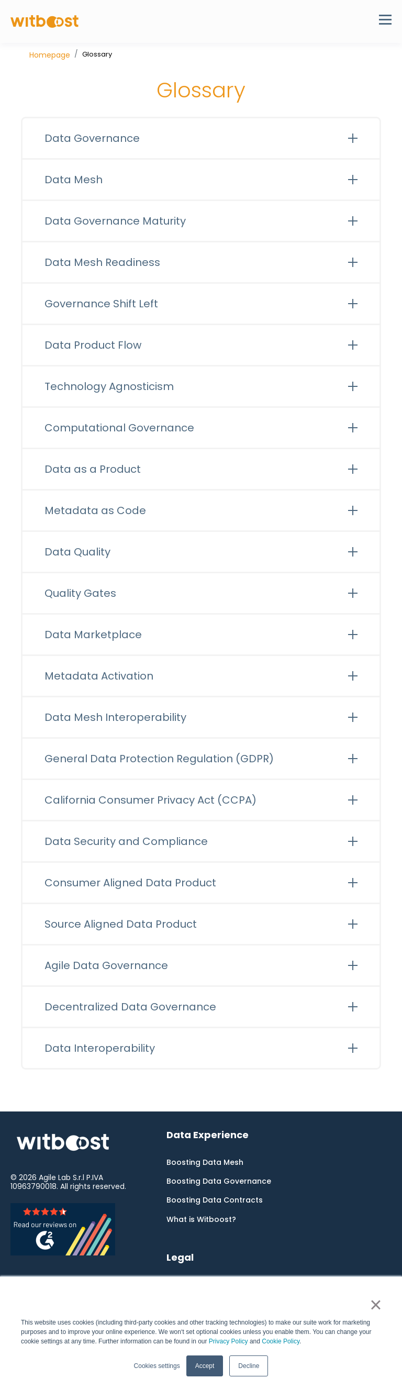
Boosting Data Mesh (204, 1162)
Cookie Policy (280, 1341)
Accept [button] (205, 1366)
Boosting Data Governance (218, 1181)
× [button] (376, 1304)
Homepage (49, 55)
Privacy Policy (228, 1341)
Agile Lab (55, 1177)
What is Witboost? (201, 1219)
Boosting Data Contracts (214, 1200)
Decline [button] (248, 1366)
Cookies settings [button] (157, 1366)
